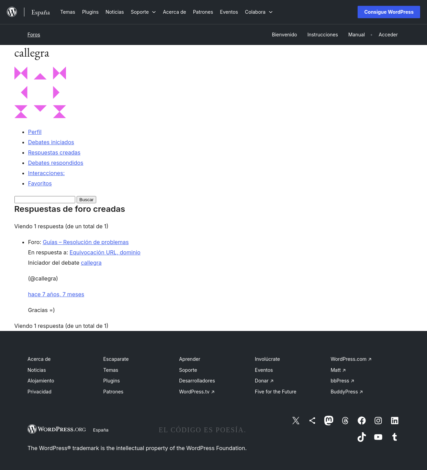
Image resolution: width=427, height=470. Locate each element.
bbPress (342, 380)
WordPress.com (351, 359)
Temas (111, 370)
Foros (33, 34)
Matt (338, 370)
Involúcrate (267, 359)
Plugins (111, 380)
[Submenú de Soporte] (143, 12)
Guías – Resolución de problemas (85, 242)
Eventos (264, 370)
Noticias (36, 370)
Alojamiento (40, 380)
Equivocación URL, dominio (105, 252)
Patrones (113, 391)
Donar (264, 380)
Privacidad (39, 391)
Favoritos (40, 183)
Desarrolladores (197, 380)
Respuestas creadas (54, 152)
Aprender (189, 359)
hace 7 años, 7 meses (56, 294)
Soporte (188, 370)
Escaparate (116, 359)
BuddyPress (346, 391)
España (101, 430)
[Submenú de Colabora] (258, 12)
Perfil (35, 131)
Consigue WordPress (389, 12)
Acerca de (39, 359)
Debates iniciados (51, 142)
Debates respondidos (55, 162)
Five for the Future (275, 391)
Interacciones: (46, 173)
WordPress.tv (197, 391)
